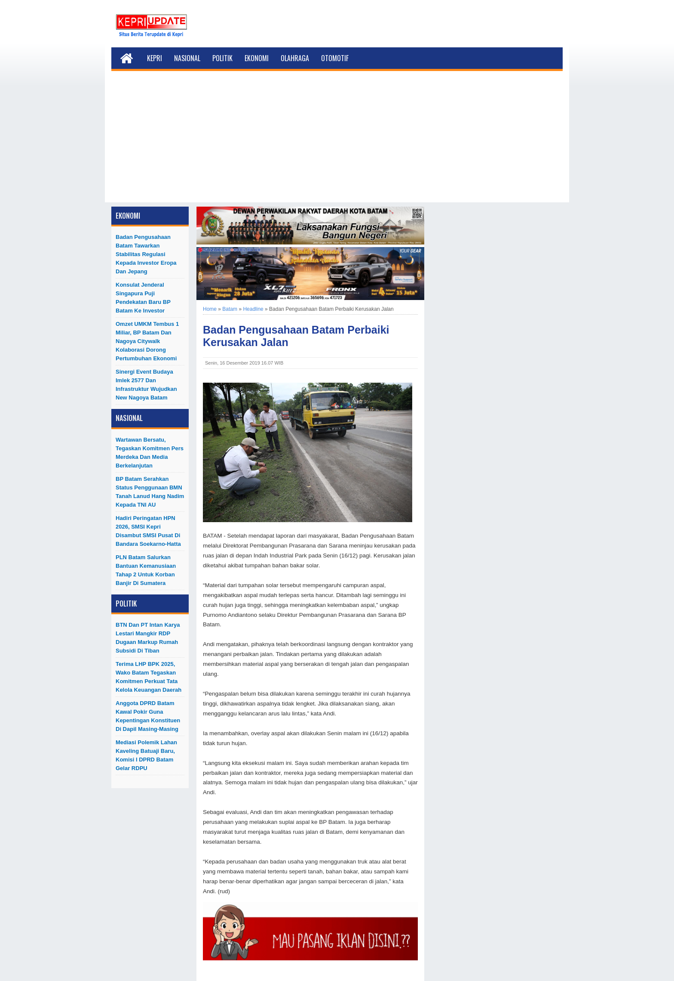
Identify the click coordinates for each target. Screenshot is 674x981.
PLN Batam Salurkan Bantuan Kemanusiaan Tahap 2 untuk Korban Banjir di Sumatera (146, 570)
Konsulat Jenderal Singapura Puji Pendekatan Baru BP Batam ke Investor (143, 298)
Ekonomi (257, 58)
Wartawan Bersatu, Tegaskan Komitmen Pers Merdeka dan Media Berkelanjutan (150, 452)
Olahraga (295, 58)
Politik (222, 58)
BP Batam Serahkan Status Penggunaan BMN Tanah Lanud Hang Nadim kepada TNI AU (150, 492)
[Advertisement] (337, 142)
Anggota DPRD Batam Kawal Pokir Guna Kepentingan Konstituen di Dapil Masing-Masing (148, 716)
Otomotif (335, 58)
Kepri (154, 58)
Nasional (187, 58)
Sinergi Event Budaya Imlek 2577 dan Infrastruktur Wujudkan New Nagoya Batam (146, 384)
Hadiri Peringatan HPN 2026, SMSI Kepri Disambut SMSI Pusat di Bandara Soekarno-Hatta (148, 531)
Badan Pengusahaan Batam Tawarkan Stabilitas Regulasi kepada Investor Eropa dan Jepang (146, 254)
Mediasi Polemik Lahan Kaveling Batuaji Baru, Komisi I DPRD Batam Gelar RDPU (146, 755)
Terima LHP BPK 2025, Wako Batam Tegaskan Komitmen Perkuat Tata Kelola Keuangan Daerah (148, 677)
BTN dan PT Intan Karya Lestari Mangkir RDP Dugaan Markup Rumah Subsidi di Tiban (148, 638)
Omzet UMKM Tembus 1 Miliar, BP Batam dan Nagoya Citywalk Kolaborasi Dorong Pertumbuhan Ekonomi (147, 341)
